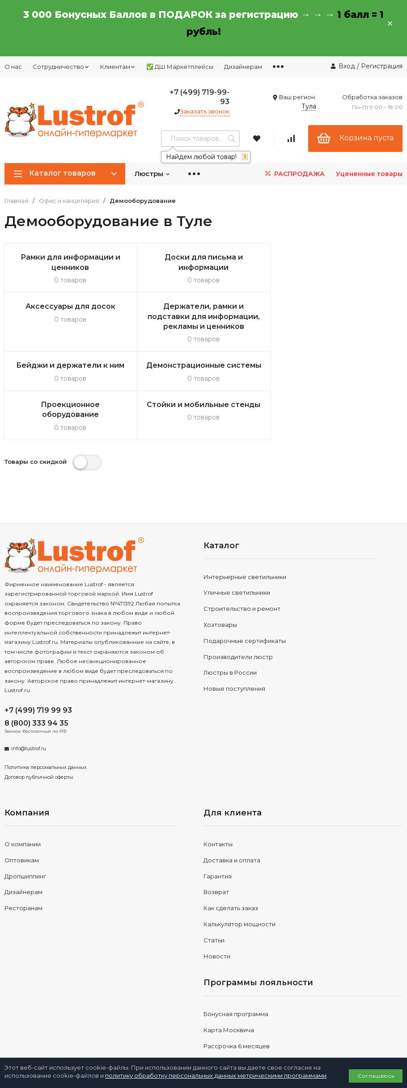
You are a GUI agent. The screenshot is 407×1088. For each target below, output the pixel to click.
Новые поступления (234, 649)
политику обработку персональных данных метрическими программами (215, 1075)
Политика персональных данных (45, 728)
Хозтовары (220, 585)
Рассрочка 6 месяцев (237, 1007)
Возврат (216, 853)
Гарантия (218, 836)
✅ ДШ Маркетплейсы (179, 66)
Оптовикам (21, 820)
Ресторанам (23, 869)
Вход (347, 66)
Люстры (152, 173)
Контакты (218, 805)
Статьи (214, 900)
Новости (217, 916)
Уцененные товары (369, 174)
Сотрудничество (61, 66)
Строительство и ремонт (242, 569)
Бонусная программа (236, 975)
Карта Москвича (229, 991)
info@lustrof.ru (28, 709)
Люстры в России (230, 633)
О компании (22, 805)
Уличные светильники (237, 553)
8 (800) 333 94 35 (36, 684)
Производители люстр (238, 617)
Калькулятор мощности (240, 885)
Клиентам (118, 66)
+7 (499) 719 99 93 (38, 671)
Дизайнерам (243, 66)
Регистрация (382, 66)
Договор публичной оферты (38, 738)
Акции (213, 1022)
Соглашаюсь (376, 1075)
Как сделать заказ (231, 869)
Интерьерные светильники (245, 537)
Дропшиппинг (25, 836)
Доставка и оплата (232, 820)
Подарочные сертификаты (245, 601)
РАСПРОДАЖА (294, 173)
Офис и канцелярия (69, 201)
